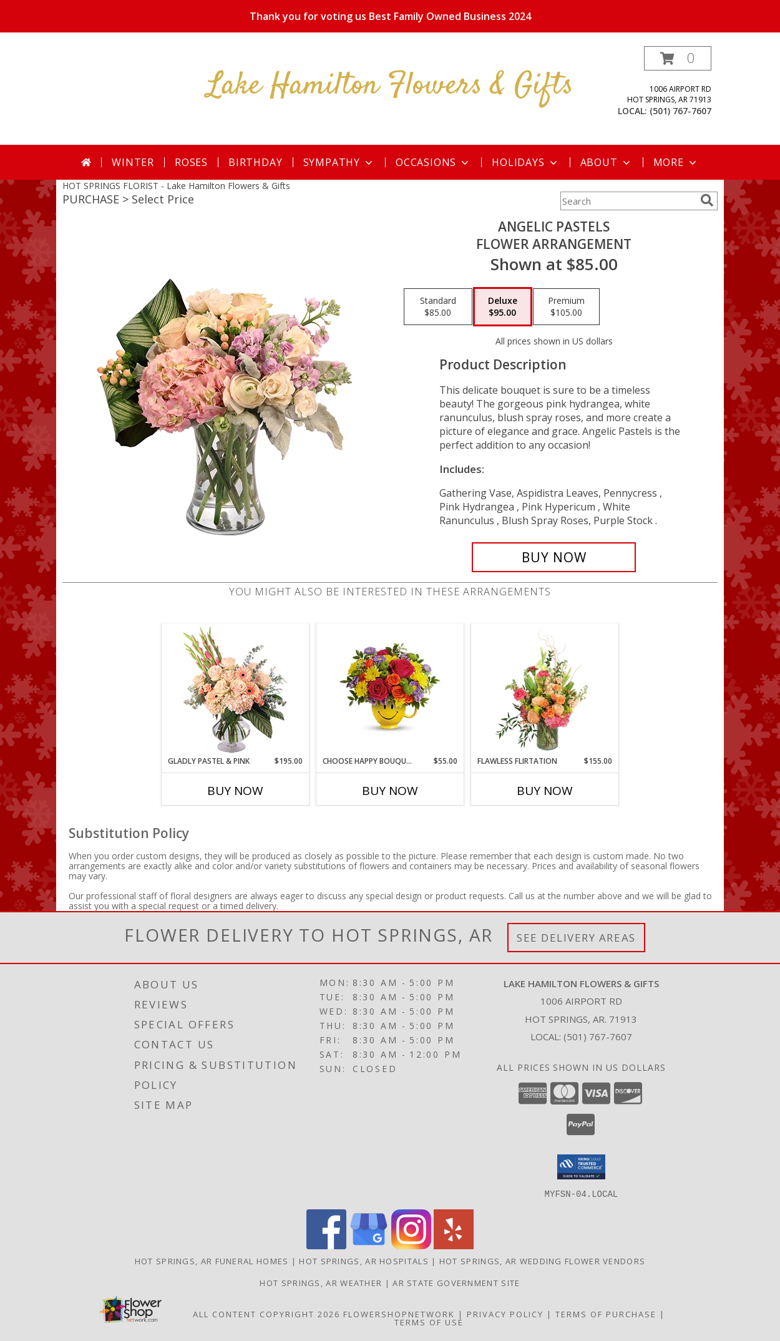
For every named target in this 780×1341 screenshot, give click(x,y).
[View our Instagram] (411, 1245)
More (676, 162)
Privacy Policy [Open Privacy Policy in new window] (505, 1313)
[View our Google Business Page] (369, 1245)
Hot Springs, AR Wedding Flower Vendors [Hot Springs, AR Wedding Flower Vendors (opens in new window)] (542, 1260)
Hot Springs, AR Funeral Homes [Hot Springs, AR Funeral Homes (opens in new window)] (212, 1260)
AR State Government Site (456, 1282)
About (606, 162)
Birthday (255, 162)
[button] (677, 58)
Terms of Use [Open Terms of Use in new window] (429, 1321)
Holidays (525, 162)
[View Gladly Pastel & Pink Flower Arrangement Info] (235, 690)
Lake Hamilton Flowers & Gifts (390, 86)
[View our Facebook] (326, 1245)
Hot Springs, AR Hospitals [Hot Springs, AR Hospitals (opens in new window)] (364, 1260)
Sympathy (339, 162)
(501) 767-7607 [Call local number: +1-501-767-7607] (680, 111)
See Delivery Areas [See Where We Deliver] (576, 937)
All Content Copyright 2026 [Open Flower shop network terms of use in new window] (266, 1313)
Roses (191, 162)
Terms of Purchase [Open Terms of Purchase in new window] (605, 1313)
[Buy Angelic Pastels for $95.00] (554, 557)
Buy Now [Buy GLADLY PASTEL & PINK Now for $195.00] (235, 791)
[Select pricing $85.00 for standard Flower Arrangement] (438, 307)
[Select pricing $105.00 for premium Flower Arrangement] (566, 307)
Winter (133, 162)
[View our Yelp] (454, 1245)
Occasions (433, 162)
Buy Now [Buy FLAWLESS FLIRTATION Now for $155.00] (545, 791)
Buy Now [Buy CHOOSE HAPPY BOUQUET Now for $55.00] (390, 791)
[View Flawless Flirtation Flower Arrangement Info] (545, 690)
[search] (707, 200)
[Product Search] (628, 201)
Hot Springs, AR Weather (321, 1282)
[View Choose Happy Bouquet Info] (390, 690)
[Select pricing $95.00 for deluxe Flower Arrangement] (502, 307)
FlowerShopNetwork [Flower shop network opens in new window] (399, 1313)
